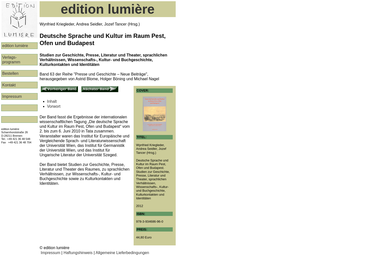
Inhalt (52, 101)
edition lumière (15, 46)
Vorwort (53, 106)
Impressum (12, 96)
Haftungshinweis (78, 253)
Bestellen (10, 73)
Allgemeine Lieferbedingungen (122, 253)
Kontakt (9, 85)
